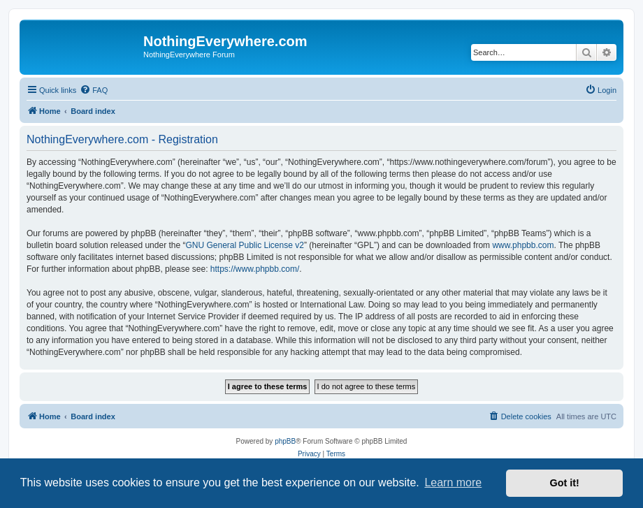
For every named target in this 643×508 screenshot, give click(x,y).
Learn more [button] (453, 482)
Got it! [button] (564, 482)
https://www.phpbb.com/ (254, 269)
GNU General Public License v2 (244, 245)
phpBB (285, 441)
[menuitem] (94, 90)
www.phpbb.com (523, 245)
